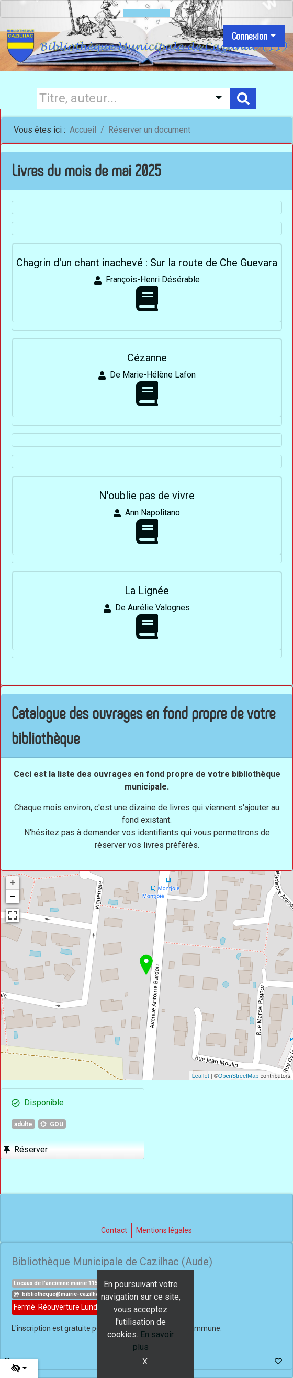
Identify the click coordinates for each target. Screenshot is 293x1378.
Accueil (83, 130)
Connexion (249, 36)
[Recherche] (120, 98)
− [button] (13, 896)
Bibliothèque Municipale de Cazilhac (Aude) (112, 1261)
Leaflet (200, 1076)
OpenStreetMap (238, 1076)
